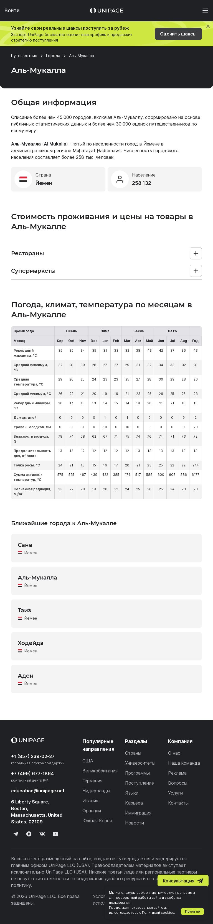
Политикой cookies (158, 912)
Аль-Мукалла (37, 577)
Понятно (192, 911)
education (38, 790)
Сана (25, 545)
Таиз (24, 610)
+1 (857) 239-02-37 (33, 756)
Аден (26, 675)
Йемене (151, 144)
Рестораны (27, 253)
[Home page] (106, 10)
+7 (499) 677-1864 (32, 773)
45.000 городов (74, 117)
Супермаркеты (33, 270)
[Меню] (202, 10)
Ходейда (31, 643)
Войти (12, 10)
